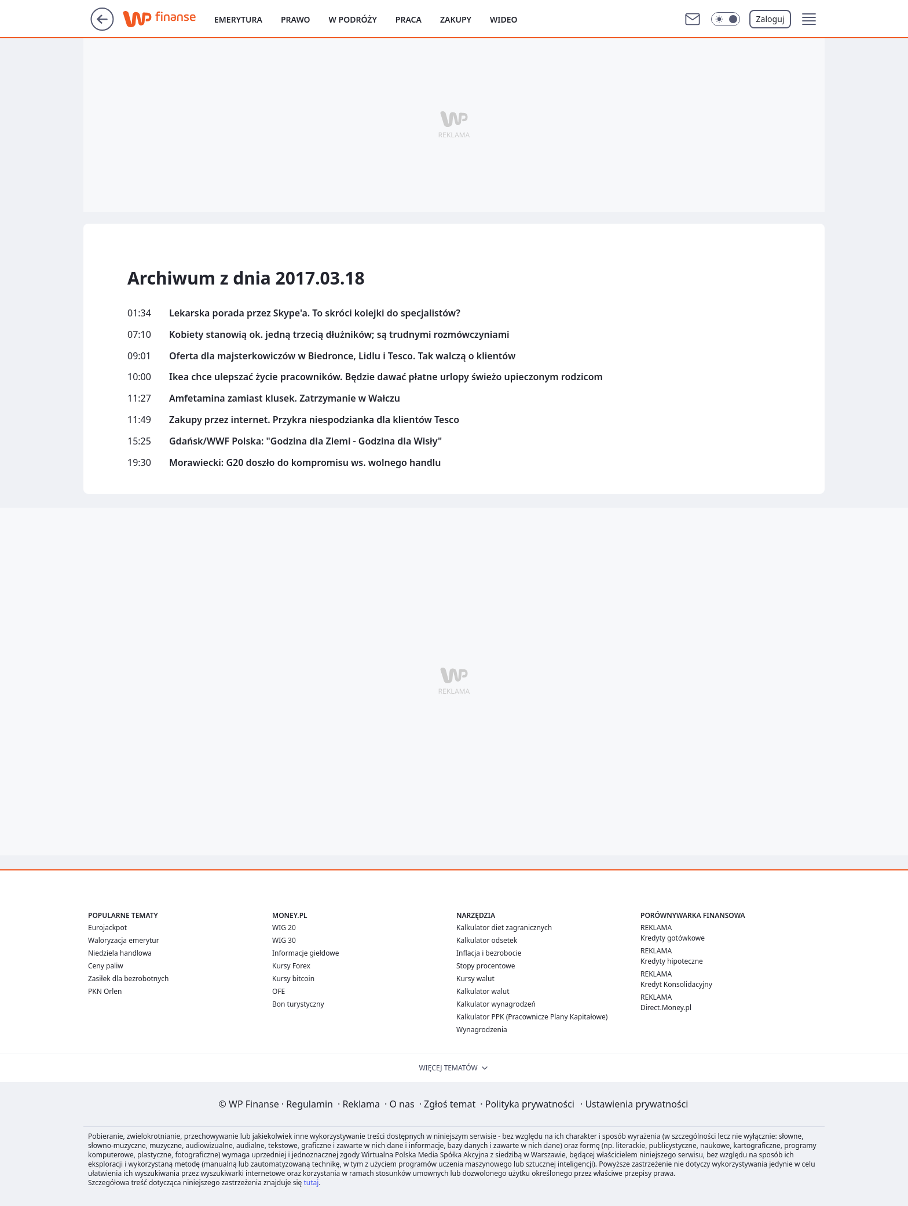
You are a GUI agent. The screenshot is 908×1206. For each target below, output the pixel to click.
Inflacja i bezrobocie (488, 953)
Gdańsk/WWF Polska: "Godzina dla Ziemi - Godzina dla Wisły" (305, 441)
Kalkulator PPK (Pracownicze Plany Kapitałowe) (531, 1017)
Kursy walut (475, 978)
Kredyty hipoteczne (671, 961)
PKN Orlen (105, 991)
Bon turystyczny (298, 1004)
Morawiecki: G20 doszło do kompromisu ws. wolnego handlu (305, 463)
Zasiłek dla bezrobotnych (128, 978)
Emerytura (238, 19)
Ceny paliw (105, 966)
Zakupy (455, 19)
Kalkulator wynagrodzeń (496, 1004)
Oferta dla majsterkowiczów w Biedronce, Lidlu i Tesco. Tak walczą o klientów (342, 356)
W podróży (353, 19)
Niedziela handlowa (120, 953)
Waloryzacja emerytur (123, 940)
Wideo (504, 19)
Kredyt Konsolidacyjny (676, 984)
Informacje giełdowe (305, 953)
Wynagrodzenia (481, 1029)
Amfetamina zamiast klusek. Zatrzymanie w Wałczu (284, 398)
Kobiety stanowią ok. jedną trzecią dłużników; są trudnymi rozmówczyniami (339, 335)
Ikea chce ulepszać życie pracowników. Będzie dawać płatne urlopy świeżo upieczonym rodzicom (386, 377)
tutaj (310, 1182)
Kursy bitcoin (293, 978)
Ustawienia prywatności (634, 1104)
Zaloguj (770, 18)
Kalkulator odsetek (486, 940)
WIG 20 (284, 927)
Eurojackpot (107, 927)
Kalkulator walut (483, 991)
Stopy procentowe (485, 966)
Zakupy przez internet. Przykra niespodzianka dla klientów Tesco (314, 420)
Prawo (295, 19)
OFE (278, 991)
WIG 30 (284, 940)
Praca (409, 19)
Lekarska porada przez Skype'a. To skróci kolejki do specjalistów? (314, 313)
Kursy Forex (291, 966)
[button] (809, 19)
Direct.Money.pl (665, 1007)
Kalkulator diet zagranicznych (504, 927)
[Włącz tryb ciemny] (725, 19)
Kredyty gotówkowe (672, 938)
